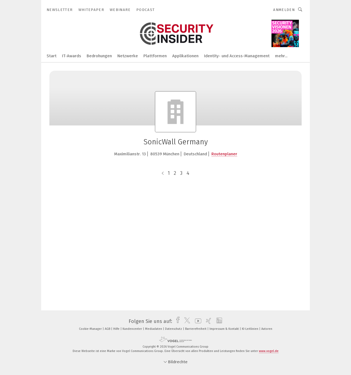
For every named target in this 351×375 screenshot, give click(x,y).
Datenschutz (174, 329)
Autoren (266, 329)
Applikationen (185, 55)
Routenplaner (224, 153)
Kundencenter (133, 329)
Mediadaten (154, 329)
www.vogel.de (269, 351)
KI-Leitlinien (250, 329)
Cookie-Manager (91, 329)
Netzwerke (127, 55)
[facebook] (176, 321)
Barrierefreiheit (196, 329)
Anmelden (284, 9)
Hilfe (116, 329)
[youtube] (196, 321)
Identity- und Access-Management (237, 55)
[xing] (207, 321)
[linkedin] (218, 321)
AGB (108, 329)
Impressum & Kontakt (225, 329)
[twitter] (186, 321)
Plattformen (155, 55)
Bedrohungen (99, 55)
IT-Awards (71, 55)
